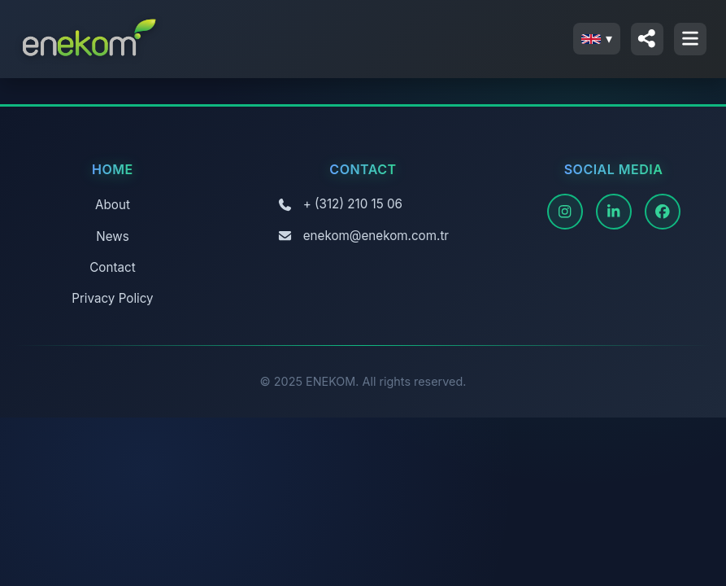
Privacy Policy (112, 298)
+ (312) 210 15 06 (352, 204)
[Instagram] (565, 212)
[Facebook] (662, 212)
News (112, 236)
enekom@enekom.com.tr (376, 235)
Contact (112, 267)
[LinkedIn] (614, 212)
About (112, 204)
